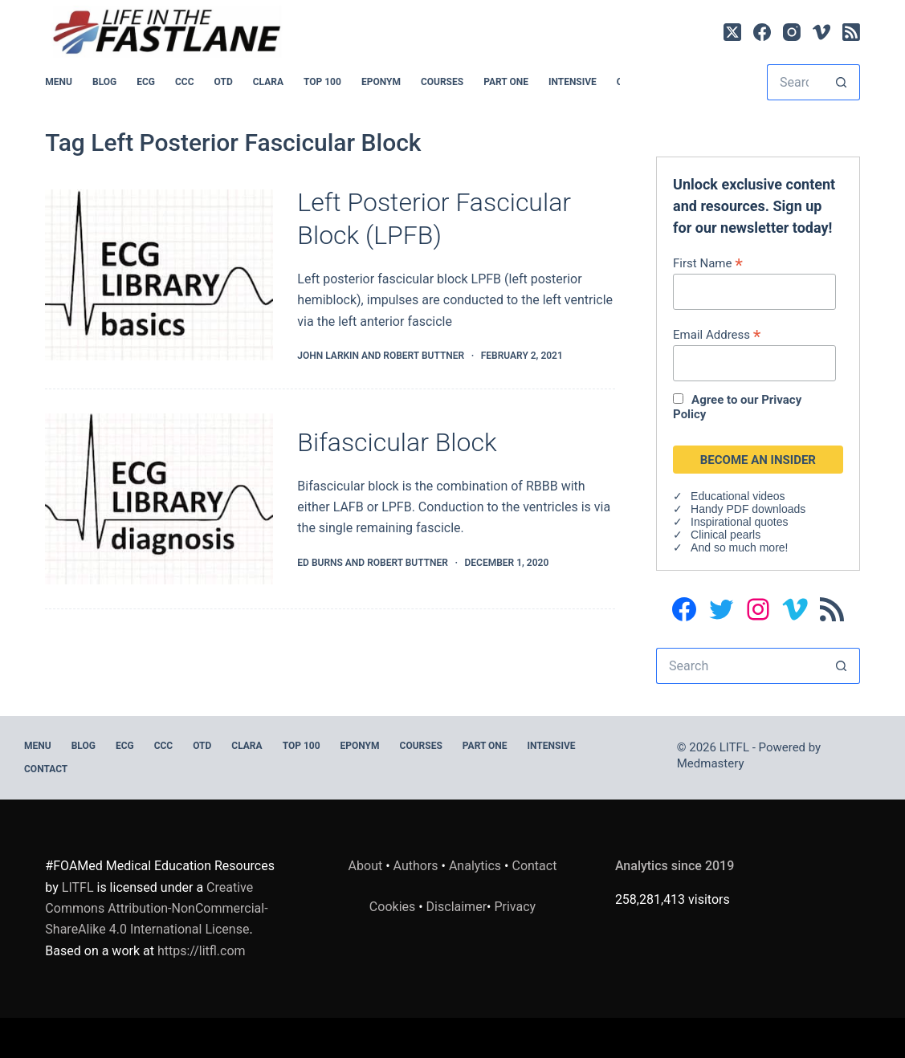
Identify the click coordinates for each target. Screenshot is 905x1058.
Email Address (716, 334)
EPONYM (381, 81)
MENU (58, 81)
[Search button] (842, 82)
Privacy (515, 906)
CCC (184, 81)
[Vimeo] (821, 32)
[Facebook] (762, 32)
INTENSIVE (572, 81)
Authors (415, 865)
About (366, 865)
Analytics (475, 865)
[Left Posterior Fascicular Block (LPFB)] (159, 274)
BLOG (104, 81)
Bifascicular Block (396, 442)
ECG (146, 81)
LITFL (78, 887)
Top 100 (322, 81)
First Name (708, 262)
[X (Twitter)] (732, 32)
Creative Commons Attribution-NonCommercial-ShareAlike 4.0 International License (156, 909)
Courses (442, 81)
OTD (223, 81)
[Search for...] (795, 82)
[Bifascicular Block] (159, 498)
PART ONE (505, 81)
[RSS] (851, 32)
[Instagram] (792, 32)
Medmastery (710, 763)
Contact (45, 769)
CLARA (268, 81)
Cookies (393, 906)
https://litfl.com (201, 950)
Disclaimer (456, 906)
